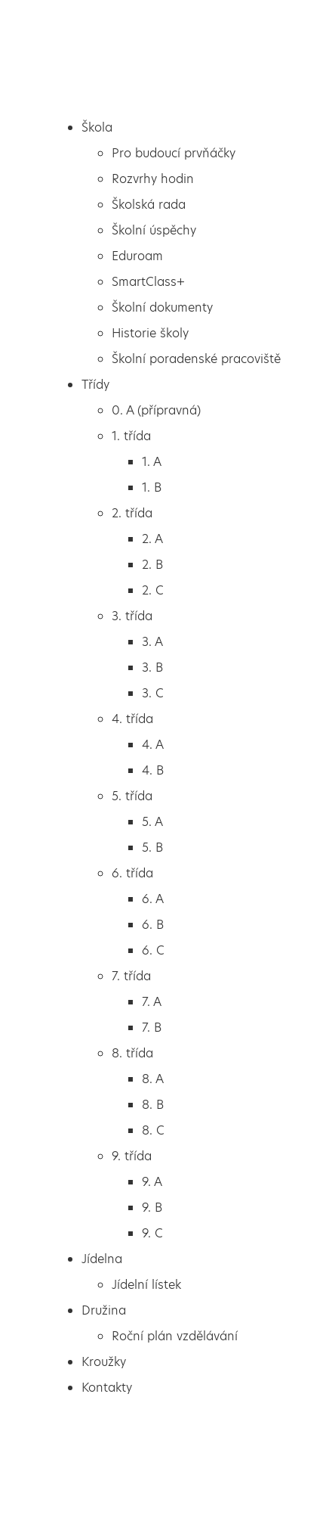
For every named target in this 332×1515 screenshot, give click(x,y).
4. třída (132, 719)
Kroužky (103, 1362)
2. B (152, 564)
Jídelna (101, 1259)
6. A (153, 899)
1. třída (131, 436)
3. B (152, 667)
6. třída (132, 873)
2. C (153, 590)
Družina (103, 1310)
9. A (152, 1182)
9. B (152, 1207)
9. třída (132, 1156)
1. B (151, 487)
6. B (153, 924)
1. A (151, 461)
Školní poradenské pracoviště (196, 359)
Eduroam (137, 256)
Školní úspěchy (154, 230)
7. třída (131, 976)
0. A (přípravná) (156, 410)
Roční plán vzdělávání (175, 1336)
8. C (153, 1130)
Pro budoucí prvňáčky (173, 153)
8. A (153, 1079)
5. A (152, 821)
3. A (152, 641)
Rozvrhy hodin (153, 179)
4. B (153, 770)
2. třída (132, 513)
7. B (151, 1027)
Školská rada (149, 204)
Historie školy (150, 333)
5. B (152, 847)
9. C (152, 1233)
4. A (153, 744)
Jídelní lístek (146, 1284)
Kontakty (106, 1387)
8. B (153, 1104)
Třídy (95, 384)
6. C (153, 950)
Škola (96, 127)
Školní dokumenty (162, 307)
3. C (153, 693)
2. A (152, 539)
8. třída (132, 1053)
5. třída (132, 796)
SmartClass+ (148, 281)
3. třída (132, 616)
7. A (151, 1002)
